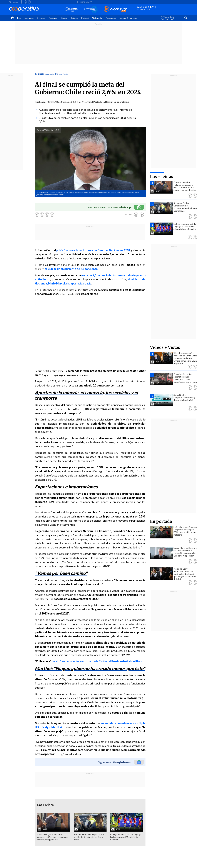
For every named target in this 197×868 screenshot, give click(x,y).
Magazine (29, 18)
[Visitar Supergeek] (172, 20)
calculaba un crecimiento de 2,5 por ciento (71, 269)
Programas (111, 18)
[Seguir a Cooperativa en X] (25, 2)
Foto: (39, 130)
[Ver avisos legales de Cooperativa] (163, 20)
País (19, 18)
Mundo (64, 18)
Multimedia (97, 18)
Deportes (41, 18)
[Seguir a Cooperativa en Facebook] (21, 2)
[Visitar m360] (167, 20)
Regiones (53, 18)
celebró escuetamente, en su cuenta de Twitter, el (97, 661)
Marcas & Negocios (128, 18)
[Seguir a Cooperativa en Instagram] (29, 2)
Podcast (85, 18)
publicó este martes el (93, 250)
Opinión (74, 18)
